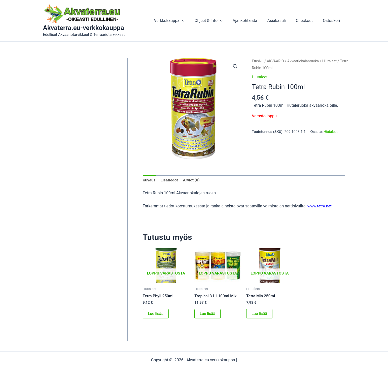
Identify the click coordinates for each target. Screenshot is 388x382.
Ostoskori (332, 20)
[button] (193, 21)
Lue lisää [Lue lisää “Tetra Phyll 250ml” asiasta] (156, 314)
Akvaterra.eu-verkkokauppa (83, 28)
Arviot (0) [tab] (192, 180)
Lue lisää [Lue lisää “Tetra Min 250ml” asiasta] (259, 314)
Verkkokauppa (180, 21)
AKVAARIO (276, 61)
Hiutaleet (331, 61)
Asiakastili (281, 20)
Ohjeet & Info (217, 21)
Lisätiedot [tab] (170, 180)
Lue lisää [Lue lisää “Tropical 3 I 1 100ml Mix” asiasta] (208, 314)
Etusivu (258, 61)
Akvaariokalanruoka (304, 61)
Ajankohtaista (252, 20)
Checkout (307, 20)
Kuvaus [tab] (149, 180)
